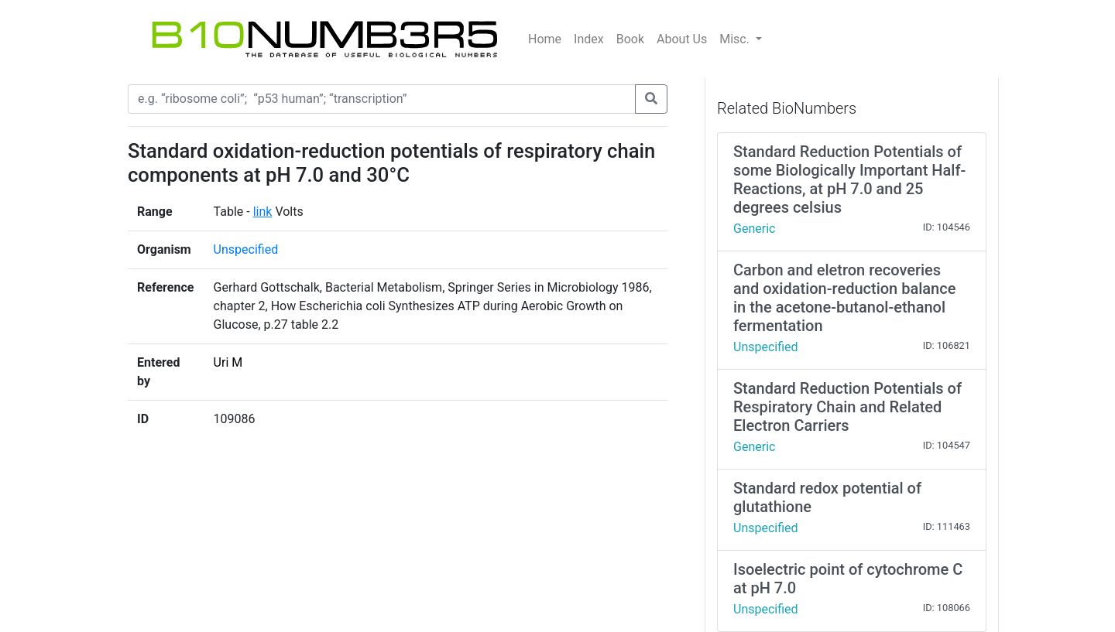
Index (589, 39)
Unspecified (246, 249)
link (263, 211)
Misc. (736, 39)
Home (544, 39)
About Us (682, 39)
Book (630, 39)
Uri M (228, 362)
